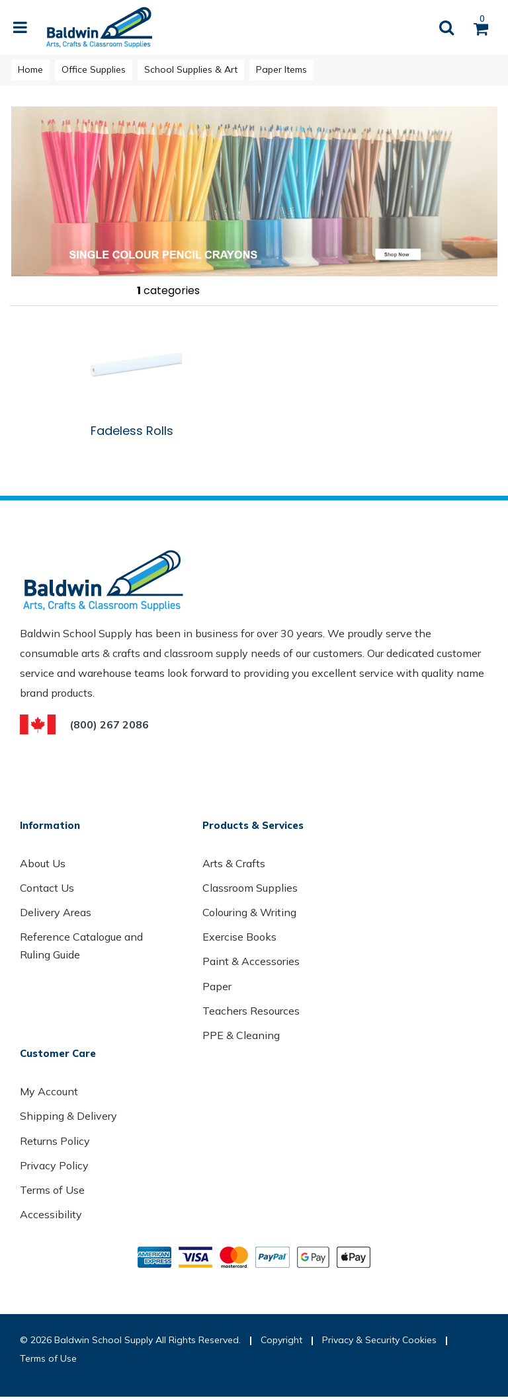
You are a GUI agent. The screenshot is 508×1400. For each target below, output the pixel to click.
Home (30, 69)
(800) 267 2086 (109, 724)
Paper (217, 986)
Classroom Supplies (250, 887)
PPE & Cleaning (241, 1035)
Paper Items (281, 69)
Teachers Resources (251, 1010)
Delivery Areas (55, 912)
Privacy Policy (54, 1165)
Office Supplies (94, 69)
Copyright (281, 1340)
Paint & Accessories (251, 961)
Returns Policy (55, 1140)
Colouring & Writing (249, 912)
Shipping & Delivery (68, 1115)
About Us (42, 863)
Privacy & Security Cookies (379, 1340)
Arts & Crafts (233, 863)
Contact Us (47, 887)
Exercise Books (239, 936)
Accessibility (51, 1214)
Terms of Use (52, 1189)
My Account (49, 1091)
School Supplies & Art (190, 69)
